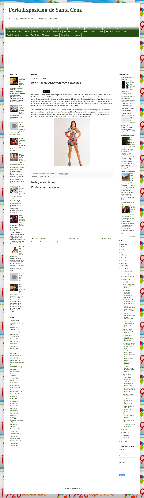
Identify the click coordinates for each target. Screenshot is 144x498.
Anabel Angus (126, 113)
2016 (123, 260)
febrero (125, 438)
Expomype (13, 371)
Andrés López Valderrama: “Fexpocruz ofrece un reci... (128, 376)
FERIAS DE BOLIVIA (128, 172)
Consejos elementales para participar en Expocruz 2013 (129, 308)
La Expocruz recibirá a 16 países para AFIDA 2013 (127, 401)
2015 (123, 263)
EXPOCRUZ (47, 176)
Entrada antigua (107, 238)
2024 (123, 247)
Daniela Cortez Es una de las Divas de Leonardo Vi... (129, 301)
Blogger (77, 488)
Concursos (13, 353)
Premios (13, 413)
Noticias (12, 406)
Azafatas (63, 28)
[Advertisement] (72, 55)
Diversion (13, 358)
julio (124, 282)
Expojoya (13, 369)
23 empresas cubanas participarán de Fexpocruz (128, 337)
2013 (123, 268)
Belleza (12, 343)
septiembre (126, 276)
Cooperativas (119, 28)
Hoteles (35, 31)
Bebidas (80, 28)
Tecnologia (35, 35)
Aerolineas (13, 320)
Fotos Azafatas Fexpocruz (22, 141)
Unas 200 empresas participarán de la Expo (129, 286)
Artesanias (46, 28)
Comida (98, 28)
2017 (123, 258)
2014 (123, 266)
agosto (125, 279)
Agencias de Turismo (14, 28)
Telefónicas (45, 35)
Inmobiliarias (46, 31)
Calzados (89, 28)
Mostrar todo (132, 236)
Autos (55, 28)
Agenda (26, 28)
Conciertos (107, 28)
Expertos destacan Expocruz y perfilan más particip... (128, 361)
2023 (123, 249)
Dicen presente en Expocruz (128, 421)
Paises (100, 31)
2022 (123, 252)
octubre (125, 274)
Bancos (71, 28)
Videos (12, 443)
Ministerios (67, 31)
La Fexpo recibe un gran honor (129, 425)
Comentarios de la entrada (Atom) (50, 242)
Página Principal (74, 238)
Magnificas (13, 385)
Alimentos (36, 28)
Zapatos (77, 35)
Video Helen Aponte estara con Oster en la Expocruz (129, 389)
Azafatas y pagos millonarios (128, 395)
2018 (123, 255)
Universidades (14, 441)
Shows (26, 35)
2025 (123, 244)
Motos (76, 31)
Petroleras (109, 31)
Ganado (27, 31)
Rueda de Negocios (13, 35)
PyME (118, 31)
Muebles (85, 31)
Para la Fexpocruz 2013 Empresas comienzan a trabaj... (128, 408)
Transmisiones (14, 433)
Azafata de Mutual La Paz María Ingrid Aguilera (128, 383)
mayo (125, 432)
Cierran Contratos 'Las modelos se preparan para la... (128, 324)
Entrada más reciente (38, 238)
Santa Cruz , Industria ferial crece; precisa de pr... (129, 353)
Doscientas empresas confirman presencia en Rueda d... (127, 294)
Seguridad (13, 424)
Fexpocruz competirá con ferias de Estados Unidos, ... (129, 369)
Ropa (125, 31)
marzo (125, 435)
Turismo (55, 35)
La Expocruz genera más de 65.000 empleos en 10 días (129, 345)
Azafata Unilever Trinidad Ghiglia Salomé (128, 330)
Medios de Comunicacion (14, 390)
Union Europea (66, 35)
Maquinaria (57, 31)
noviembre (126, 271)
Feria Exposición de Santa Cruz (45, 10)
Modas (12, 396)
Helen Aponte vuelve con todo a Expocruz (129, 415)
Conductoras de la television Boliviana (128, 135)
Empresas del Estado (14, 31)
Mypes (93, 31)
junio (124, 429)
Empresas (130, 28)
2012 (123, 441)
